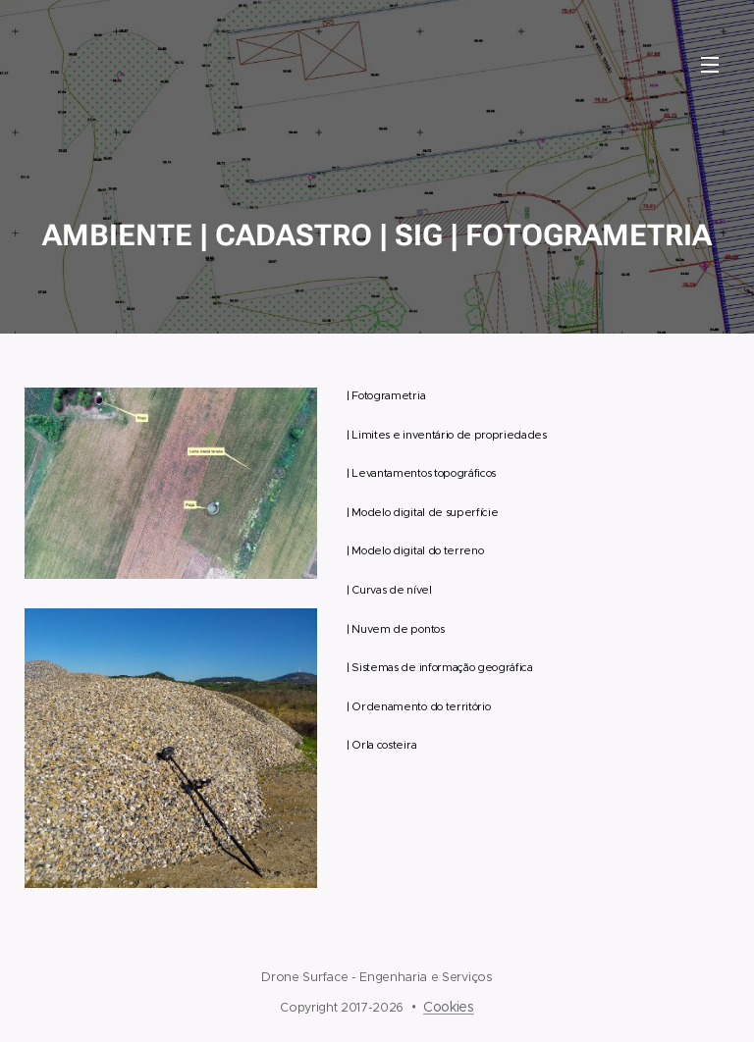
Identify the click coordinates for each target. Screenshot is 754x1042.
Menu (710, 65)
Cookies (448, 1007)
